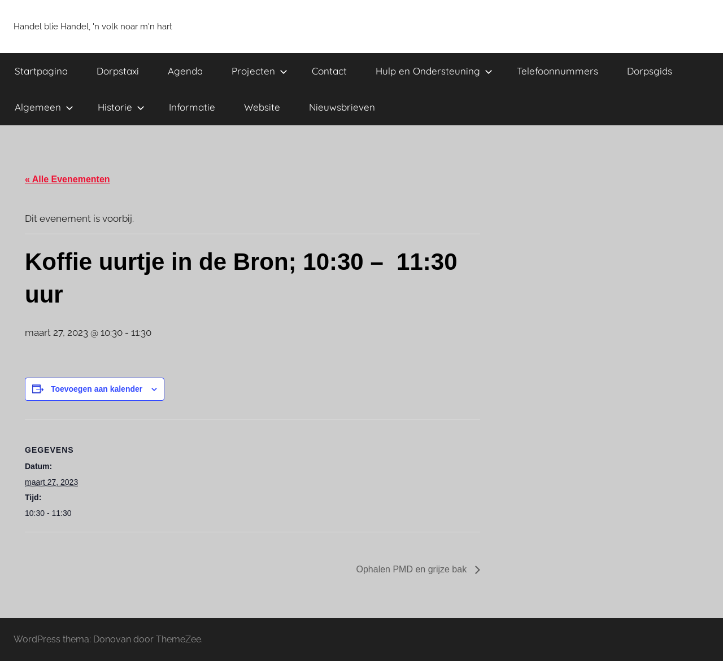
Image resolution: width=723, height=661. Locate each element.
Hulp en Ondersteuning (434, 71)
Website (262, 107)
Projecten (260, 71)
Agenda (185, 71)
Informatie (192, 107)
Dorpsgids (649, 71)
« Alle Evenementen (67, 179)
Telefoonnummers (557, 71)
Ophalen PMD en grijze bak (412, 569)
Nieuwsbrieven (342, 107)
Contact (329, 71)
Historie (121, 107)
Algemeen (44, 107)
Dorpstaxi (118, 71)
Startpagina (41, 71)
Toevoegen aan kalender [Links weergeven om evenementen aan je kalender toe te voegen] (96, 388)
